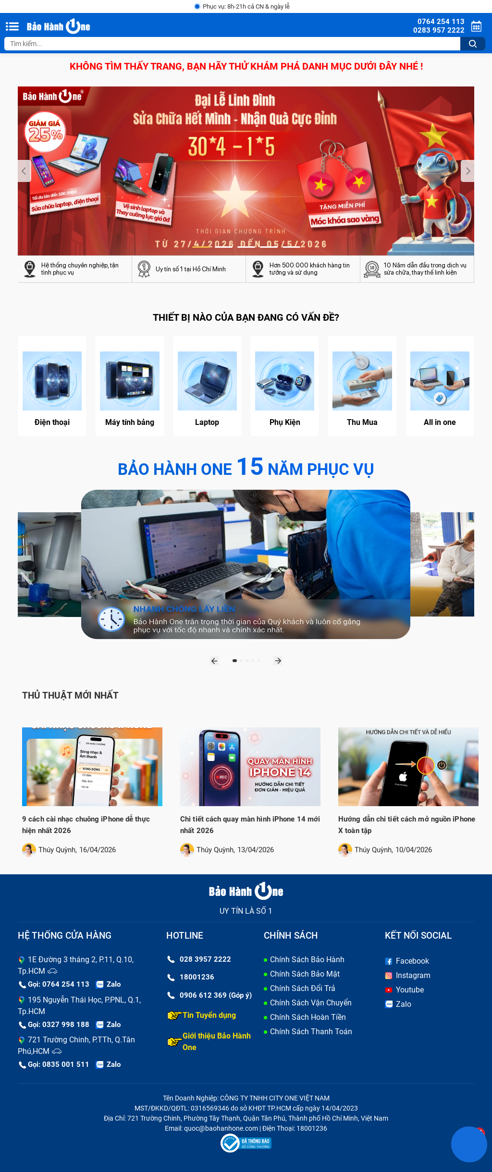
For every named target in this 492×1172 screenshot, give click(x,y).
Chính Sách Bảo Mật (305, 974)
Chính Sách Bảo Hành (307, 959)
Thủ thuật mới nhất (72, 695)
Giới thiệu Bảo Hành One (209, 1041)
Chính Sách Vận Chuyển (311, 1002)
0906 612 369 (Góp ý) (209, 995)
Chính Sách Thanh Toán (311, 1031)
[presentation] (24, 171)
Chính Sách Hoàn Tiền (308, 1017)
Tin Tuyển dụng (201, 1015)
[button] (201, 247)
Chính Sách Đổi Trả (302, 988)
